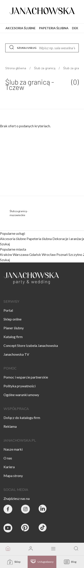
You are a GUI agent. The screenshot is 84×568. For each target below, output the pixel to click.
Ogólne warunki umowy (21, 395)
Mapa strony (13, 475)
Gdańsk (35, 254)
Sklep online (12, 319)
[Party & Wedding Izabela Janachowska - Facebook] (8, 510)
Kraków (6, 254)
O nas (8, 458)
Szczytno (75, 254)
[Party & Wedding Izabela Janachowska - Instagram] (25, 510)
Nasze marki (13, 449)
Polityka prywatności (20, 386)
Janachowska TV (16, 354)
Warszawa (21, 254)
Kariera (9, 467)
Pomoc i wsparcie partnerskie (26, 377)
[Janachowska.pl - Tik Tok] (43, 529)
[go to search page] (76, 549)
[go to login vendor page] (30, 549)
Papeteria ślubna (39, 239)
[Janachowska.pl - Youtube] (8, 529)
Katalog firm (13, 337)
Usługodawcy (42, 561)
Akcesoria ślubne (13, 239)
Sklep (13, 562)
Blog (70, 561)
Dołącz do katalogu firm (22, 417)
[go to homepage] (8, 549)
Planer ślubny (14, 328)
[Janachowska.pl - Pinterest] (25, 529)
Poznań (62, 254)
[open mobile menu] (53, 549)
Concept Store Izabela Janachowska (31, 345)
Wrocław (49, 254)
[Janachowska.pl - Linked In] (43, 510)
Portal (8, 310)
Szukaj (5, 244)
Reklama (10, 426)
